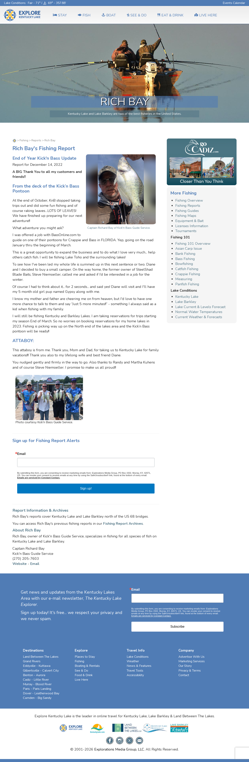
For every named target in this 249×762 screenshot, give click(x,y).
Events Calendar (234, 3)
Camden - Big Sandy (37, 698)
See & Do (81, 670)
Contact (183, 675)
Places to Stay (85, 657)
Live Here (81, 680)
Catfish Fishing (186, 269)
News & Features (139, 666)
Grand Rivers (32, 661)
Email (21, 453)
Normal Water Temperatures (198, 311)
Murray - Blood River (37, 684)
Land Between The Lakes (40, 657)
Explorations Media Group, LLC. (119, 749)
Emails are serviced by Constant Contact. (38, 477)
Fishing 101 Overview (192, 243)
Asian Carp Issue (188, 248)
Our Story (185, 666)
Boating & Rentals (87, 666)
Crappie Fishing (187, 274)
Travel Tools (135, 670)
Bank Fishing (185, 253)
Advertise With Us (191, 657)
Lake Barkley (185, 301)
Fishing (24, 140)
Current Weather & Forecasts (198, 317)
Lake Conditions (14, 3)
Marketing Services (191, 661)
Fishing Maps (185, 215)
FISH (84, 15)
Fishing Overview (189, 200)
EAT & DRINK (170, 15)
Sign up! (86, 488)
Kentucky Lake (186, 296)
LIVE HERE (205, 15)
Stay (60, 15)
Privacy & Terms (189, 670)
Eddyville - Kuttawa (36, 666)
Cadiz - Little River (36, 680)
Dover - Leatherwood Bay (41, 693)
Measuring (183, 279)
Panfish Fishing (187, 284)
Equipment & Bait (189, 220)
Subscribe (177, 626)
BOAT (109, 15)
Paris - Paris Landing (37, 689)
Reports (36, 140)
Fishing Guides (187, 210)
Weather (133, 661)
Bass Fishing (185, 258)
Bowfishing (184, 263)
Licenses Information (191, 226)
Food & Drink (84, 675)
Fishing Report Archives (123, 523)
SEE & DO (136, 15)
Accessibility (135, 675)
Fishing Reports (187, 205)
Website (19, 563)
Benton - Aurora (34, 675)
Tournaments (185, 231)
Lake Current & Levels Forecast (200, 307)
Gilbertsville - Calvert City (41, 670)
